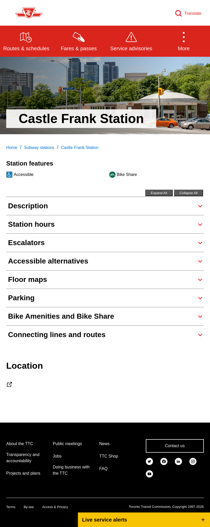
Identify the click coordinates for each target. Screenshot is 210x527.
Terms (10, 507)
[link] (149, 461)
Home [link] (11, 147)
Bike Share (127, 174)
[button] (183, 41)
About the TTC (19, 443)
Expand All (159, 193)
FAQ (103, 468)
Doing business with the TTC (71, 470)
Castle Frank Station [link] (79, 147)
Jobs (57, 456)
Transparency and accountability (22, 457)
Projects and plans (23, 473)
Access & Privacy (55, 507)
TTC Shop (108, 456)
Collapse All (188, 193)
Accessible (23, 174)
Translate (192, 13)
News (104, 443)
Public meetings (67, 443)
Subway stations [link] (39, 147)
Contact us (175, 446)
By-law (29, 507)
